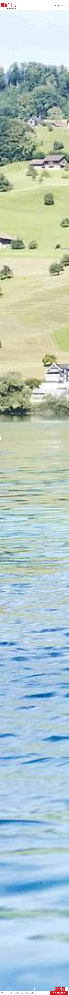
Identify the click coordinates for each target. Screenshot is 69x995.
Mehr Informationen (29, 993)
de (57, 6)
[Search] (62, 6)
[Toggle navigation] (66, 6)
